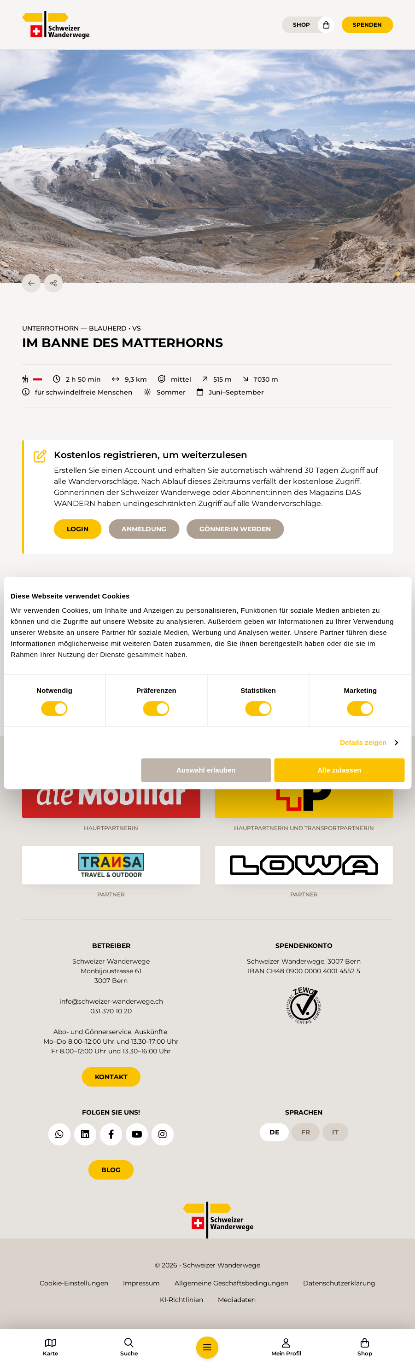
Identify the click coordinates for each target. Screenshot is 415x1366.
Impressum (141, 1283)
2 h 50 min (77, 379)
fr (305, 1132)
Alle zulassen (339, 770)
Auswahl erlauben (205, 770)
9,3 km (129, 379)
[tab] (398, 273)
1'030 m (260, 379)
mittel (174, 379)
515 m (217, 379)
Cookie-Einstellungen (74, 1283)
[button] (207, 166)
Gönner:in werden (235, 529)
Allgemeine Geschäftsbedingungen (231, 1283)
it (335, 1132)
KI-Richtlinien (181, 1300)
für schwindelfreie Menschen (77, 392)
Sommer (165, 392)
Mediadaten (237, 1300)
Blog (111, 1170)
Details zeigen (363, 742)
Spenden (367, 24)
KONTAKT (111, 1077)
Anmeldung (144, 529)
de (274, 1132)
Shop (301, 24)
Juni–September (230, 392)
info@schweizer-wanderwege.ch (111, 1001)
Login (77, 529)
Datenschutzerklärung (339, 1283)
